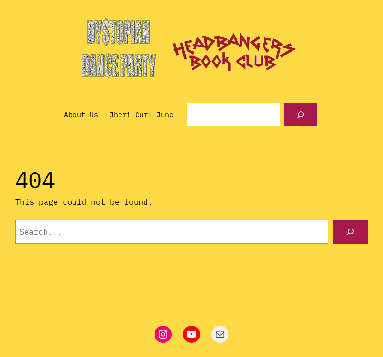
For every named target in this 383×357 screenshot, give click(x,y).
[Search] (300, 114)
